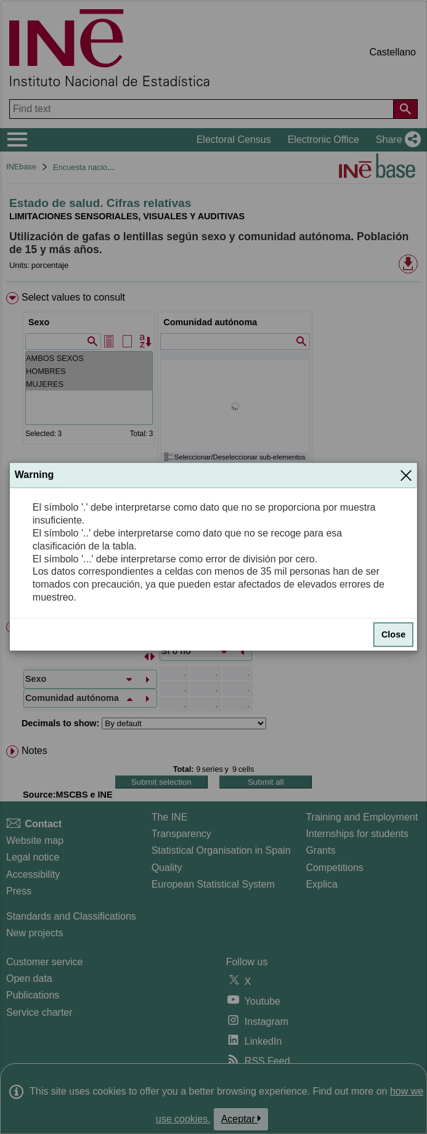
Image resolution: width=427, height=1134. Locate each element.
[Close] (406, 475)
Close (393, 634)
